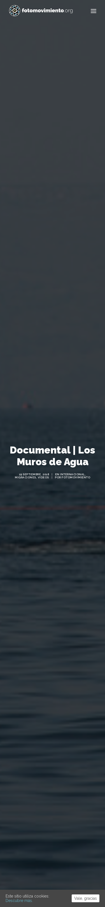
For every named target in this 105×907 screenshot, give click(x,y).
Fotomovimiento (76, 463)
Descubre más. (19, 900)
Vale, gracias (85, 898)
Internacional (72, 460)
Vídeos (43, 463)
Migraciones (25, 463)
